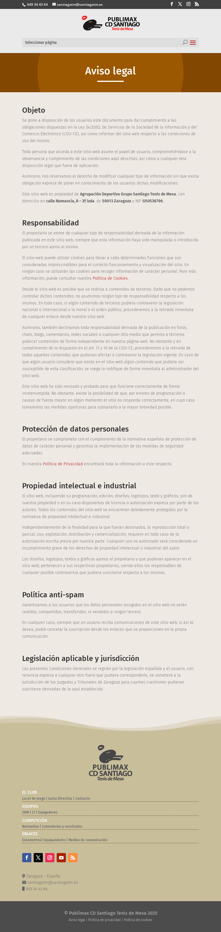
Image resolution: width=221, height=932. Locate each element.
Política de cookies (138, 920)
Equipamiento (54, 840)
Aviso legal (77, 920)
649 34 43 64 (37, 4)
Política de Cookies (110, 278)
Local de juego (33, 799)
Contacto (82, 799)
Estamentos (31, 840)
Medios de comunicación (87, 840)
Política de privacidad (104, 920)
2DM (25, 812)
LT (33, 812)
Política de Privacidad (63, 464)
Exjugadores (48, 812)
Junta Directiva (59, 799)
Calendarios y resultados (62, 826)
